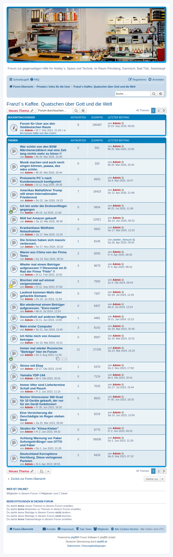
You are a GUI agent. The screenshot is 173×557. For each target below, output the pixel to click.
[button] (164, 110)
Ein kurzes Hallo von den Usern (38, 133)
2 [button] (159, 110)
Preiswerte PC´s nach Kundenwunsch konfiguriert (40, 179)
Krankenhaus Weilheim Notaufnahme (37, 229)
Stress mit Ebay (31, 365)
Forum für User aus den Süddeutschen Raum (37, 125)
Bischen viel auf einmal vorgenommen (37, 281)
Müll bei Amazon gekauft (38, 218)
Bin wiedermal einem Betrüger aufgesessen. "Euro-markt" (42, 306)
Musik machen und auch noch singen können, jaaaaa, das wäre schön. (42, 166)
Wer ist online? (17, 489)
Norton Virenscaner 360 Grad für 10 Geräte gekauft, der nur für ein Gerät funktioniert (42, 400)
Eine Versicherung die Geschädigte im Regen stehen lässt (42, 416)
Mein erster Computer (36, 326)
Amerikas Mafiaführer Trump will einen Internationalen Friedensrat (41, 193)
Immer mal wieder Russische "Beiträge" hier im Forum (41, 349)
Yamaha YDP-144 (32, 375)
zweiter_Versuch (122, 239)
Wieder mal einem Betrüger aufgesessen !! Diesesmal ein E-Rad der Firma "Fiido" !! (43, 268)
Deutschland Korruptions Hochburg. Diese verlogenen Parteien (41, 457)
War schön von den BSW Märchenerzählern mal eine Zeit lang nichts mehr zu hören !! (43, 150)
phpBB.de (102, 541)
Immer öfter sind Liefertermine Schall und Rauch (42, 386)
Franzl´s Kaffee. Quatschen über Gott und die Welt (59, 104)
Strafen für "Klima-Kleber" (39, 428)
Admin (29, 130)
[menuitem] (34, 79)
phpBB (74, 537)
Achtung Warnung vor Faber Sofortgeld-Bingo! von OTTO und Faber (41, 441)
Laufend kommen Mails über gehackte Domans (41, 294)
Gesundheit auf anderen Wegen (43, 317)
